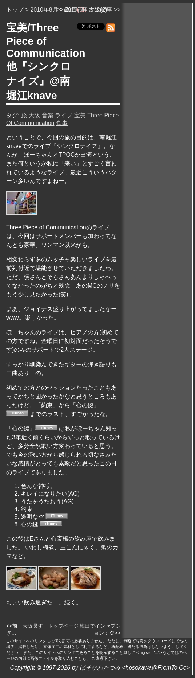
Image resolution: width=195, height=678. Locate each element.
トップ (15, 10)
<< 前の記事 (71, 10)
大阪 (34, 115)
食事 (62, 123)
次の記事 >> (104, 10)
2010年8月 (44, 10)
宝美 (80, 115)
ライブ (63, 115)
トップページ (63, 626)
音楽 (47, 115)
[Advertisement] (157, 116)
